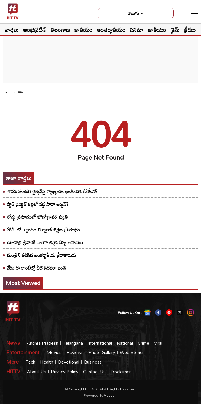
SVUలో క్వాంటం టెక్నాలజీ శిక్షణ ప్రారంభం (43, 229)
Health (46, 362)
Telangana (73, 343)
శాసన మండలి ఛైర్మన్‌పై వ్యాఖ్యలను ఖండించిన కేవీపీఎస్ (52, 191)
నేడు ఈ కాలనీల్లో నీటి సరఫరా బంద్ (36, 267)
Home (7, 92)
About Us (36, 371)
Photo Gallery (101, 352)
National (125, 343)
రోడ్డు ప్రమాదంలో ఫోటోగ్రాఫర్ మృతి (37, 216)
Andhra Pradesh (42, 343)
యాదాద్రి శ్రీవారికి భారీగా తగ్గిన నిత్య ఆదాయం (45, 242)
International (100, 343)
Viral (158, 343)
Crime (143, 343)
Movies (54, 352)
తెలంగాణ (60, 29)
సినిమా (137, 29)
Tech (30, 362)
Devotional (68, 362)
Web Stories (132, 352)
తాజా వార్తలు (19, 178)
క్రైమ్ (175, 29)
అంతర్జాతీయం (111, 29)
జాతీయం (83, 29)
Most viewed (23, 282)
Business (93, 362)
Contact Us (94, 371)
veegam (111, 395)
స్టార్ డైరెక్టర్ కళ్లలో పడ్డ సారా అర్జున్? (37, 204)
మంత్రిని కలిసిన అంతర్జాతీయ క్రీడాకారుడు (41, 255)
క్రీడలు (190, 29)
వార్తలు (12, 29)
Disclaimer (121, 371)
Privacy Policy (64, 371)
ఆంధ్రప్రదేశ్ (34, 29)
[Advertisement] (100, 47)
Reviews (75, 352)
